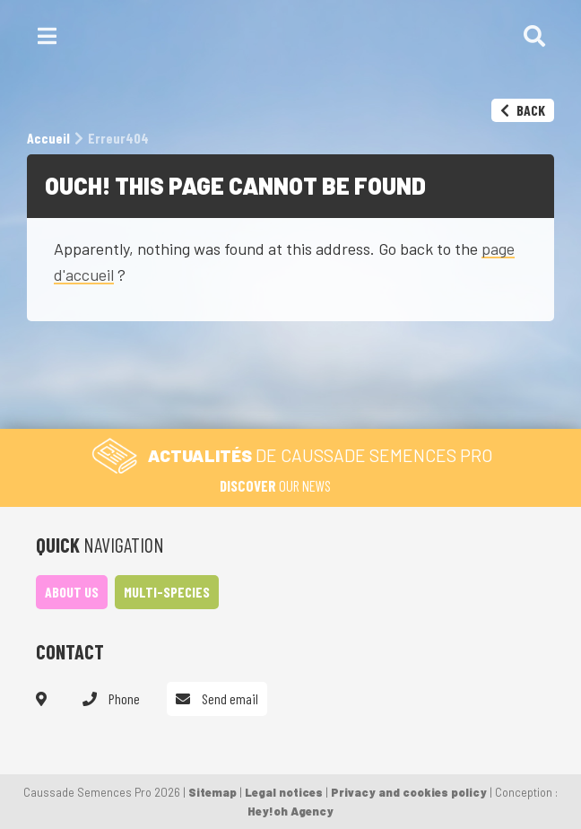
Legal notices (284, 792)
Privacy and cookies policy (409, 792)
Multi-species (167, 591)
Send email (217, 698)
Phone (111, 698)
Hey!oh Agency (290, 811)
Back (522, 109)
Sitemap (212, 792)
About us (72, 591)
